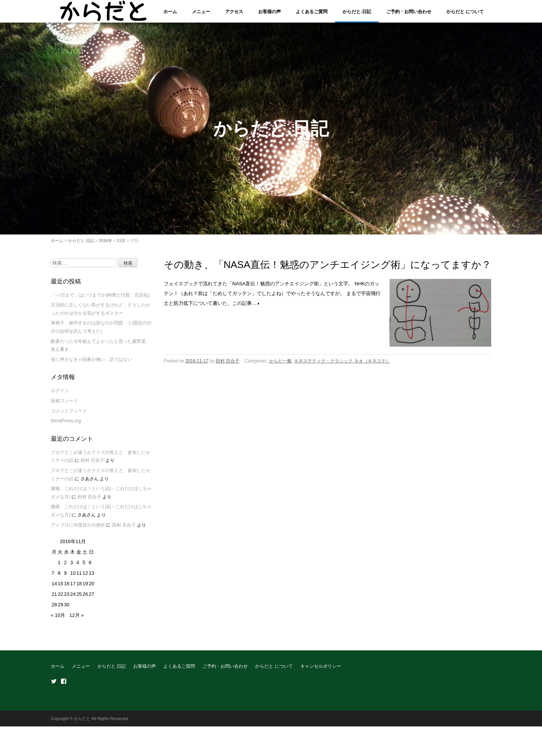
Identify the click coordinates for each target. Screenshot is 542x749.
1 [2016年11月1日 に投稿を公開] (59, 566)
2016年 (105, 244)
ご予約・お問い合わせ (408, 11)
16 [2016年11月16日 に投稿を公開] (66, 588)
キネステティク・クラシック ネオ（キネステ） (342, 364)
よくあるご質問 (311, 11)
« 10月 (58, 619)
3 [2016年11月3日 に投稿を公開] (71, 566)
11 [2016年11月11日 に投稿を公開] (79, 577)
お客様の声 (269, 11)
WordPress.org (66, 425)
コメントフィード (69, 414)
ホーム (170, 11)
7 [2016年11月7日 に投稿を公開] (53, 577)
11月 (121, 244)
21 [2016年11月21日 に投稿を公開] (54, 598)
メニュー (201, 11)
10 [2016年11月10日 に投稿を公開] (72, 577)
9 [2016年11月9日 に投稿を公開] (65, 577)
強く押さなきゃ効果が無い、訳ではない (91, 363)
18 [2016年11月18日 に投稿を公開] (79, 588)
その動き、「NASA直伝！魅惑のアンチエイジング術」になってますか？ (327, 268)
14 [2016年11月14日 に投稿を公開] (54, 588)
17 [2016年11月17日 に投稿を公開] (72, 588)
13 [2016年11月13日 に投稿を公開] (91, 577)
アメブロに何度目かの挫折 (78, 528)
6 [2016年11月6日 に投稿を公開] (90, 566)
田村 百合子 (227, 364)
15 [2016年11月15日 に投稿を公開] (60, 588)
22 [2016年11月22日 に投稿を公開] (60, 598)
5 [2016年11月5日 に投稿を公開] (83, 566)
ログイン (60, 394)
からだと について (465, 11)
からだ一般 (280, 364)
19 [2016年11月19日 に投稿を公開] (85, 588)
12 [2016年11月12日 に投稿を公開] (85, 577)
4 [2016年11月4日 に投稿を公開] (77, 566)
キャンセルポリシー (320, 670)
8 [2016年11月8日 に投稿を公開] (59, 577)
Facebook (64, 685)
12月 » (76, 619)
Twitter (54, 685)
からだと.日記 (357, 11)
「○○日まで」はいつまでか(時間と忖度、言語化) (100, 298)
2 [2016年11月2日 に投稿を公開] (65, 566)
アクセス (234, 11)
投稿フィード (64, 405)
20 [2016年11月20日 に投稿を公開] (91, 588)
